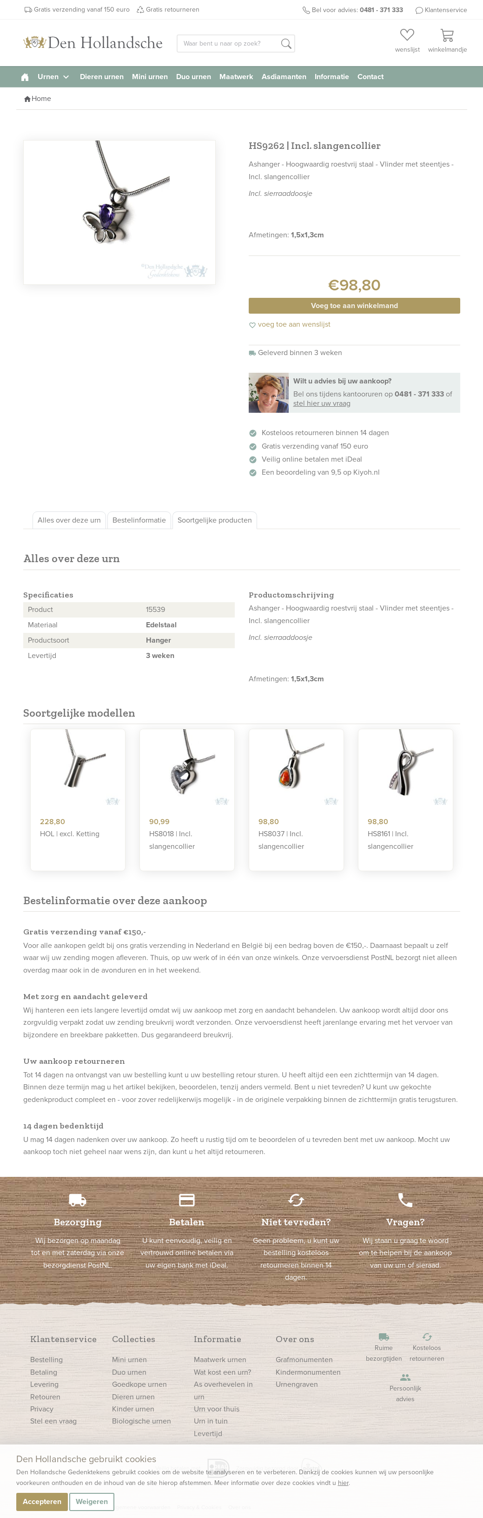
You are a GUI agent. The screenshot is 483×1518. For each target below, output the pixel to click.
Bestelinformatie (139, 520)
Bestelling (46, 1359)
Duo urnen (193, 76)
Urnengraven (297, 1384)
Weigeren (92, 1501)
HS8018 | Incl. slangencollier (172, 839)
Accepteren (42, 1501)
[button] (286, 44)
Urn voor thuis (216, 1409)
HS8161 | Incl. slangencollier (390, 839)
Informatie (332, 76)
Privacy (41, 1409)
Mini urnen (150, 76)
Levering (44, 1384)
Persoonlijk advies (405, 1388)
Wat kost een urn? (222, 1372)
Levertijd (208, 1433)
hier (343, 1483)
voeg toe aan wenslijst (290, 324)
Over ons (295, 1338)
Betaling (43, 1372)
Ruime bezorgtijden (384, 1347)
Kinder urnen (133, 1409)
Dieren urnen (102, 76)
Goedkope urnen (139, 1384)
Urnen (55, 76)
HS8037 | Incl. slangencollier (281, 839)
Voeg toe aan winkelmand (354, 305)
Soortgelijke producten (215, 520)
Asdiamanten (284, 76)
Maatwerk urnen (220, 1359)
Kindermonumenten (308, 1372)
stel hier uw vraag (322, 403)
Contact (370, 76)
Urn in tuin (211, 1421)
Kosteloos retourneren (427, 1347)
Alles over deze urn (69, 520)
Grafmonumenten (304, 1359)
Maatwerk (236, 76)
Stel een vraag (53, 1421)
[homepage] (24, 76)
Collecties (133, 1338)
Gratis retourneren (172, 9)
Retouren (45, 1396)
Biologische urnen (141, 1421)
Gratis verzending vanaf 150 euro (82, 9)
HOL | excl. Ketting (69, 833)
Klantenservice (446, 10)
